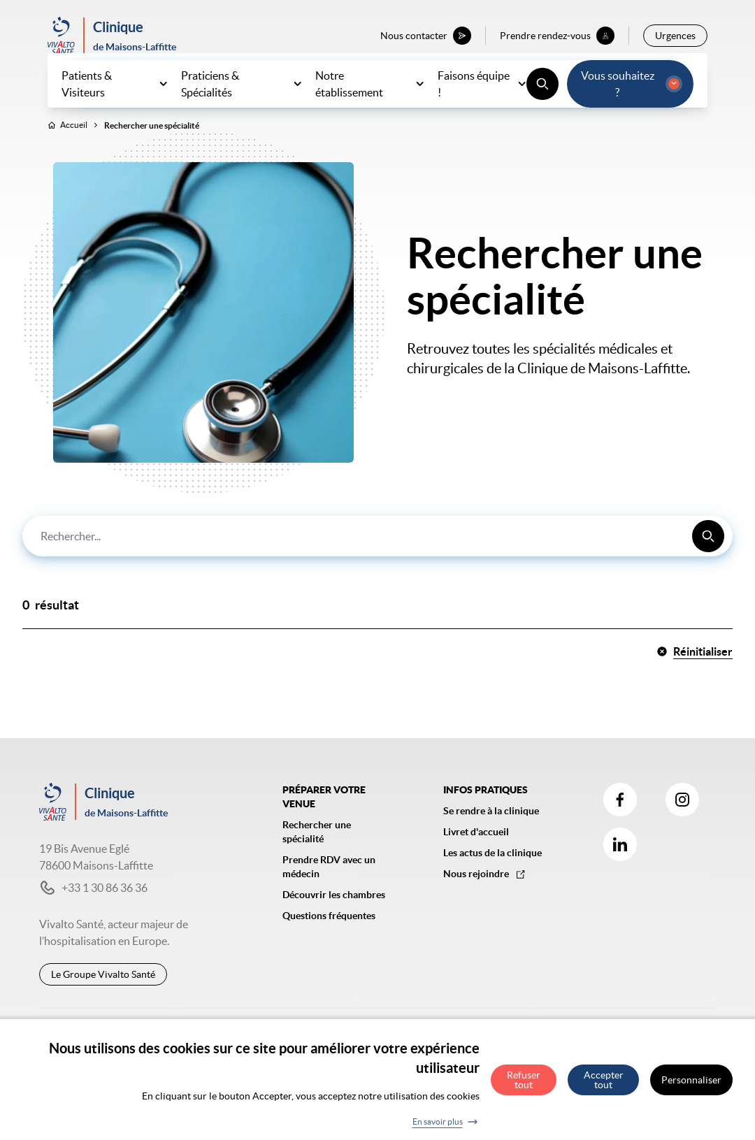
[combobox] (377, 567)
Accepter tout (604, 1088)
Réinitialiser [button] (694, 682)
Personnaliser (691, 1088)
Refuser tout (523, 1088)
